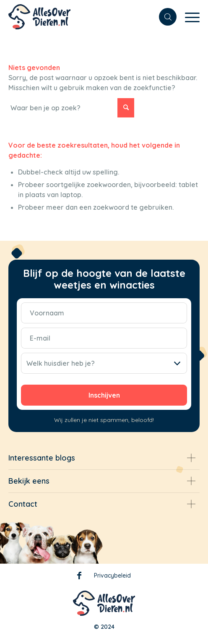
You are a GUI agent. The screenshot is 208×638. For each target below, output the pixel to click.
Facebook (79, 577)
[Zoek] (164, 17)
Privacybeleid (112, 575)
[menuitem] (164, 17)
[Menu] (188, 17)
